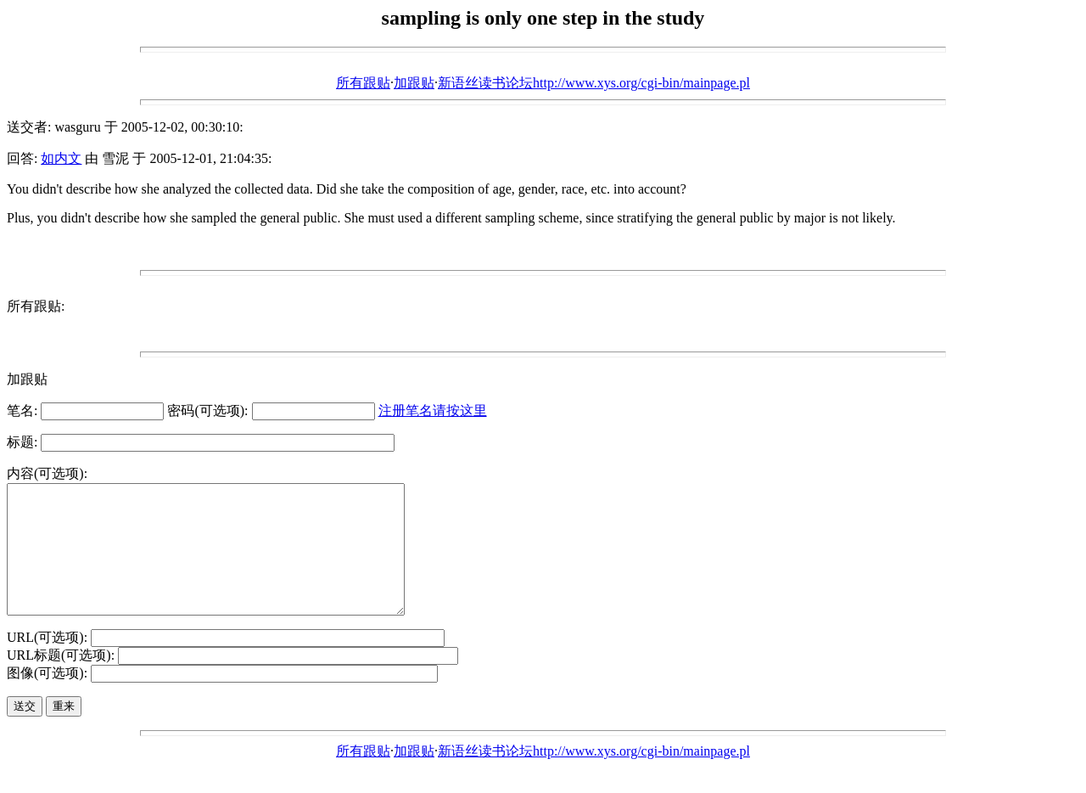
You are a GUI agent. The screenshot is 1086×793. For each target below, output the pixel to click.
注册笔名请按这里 (432, 410)
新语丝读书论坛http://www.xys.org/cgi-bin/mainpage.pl (594, 83)
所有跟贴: (35, 306)
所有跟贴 (363, 83)
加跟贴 (414, 83)
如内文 (61, 158)
